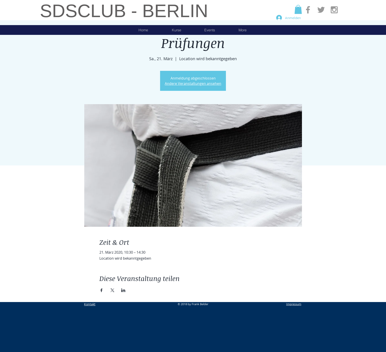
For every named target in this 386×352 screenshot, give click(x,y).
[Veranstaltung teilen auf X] (112, 290)
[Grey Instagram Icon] (334, 10)
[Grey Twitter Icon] (321, 10)
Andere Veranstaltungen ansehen (193, 83)
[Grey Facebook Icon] (308, 10)
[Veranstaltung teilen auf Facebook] (101, 290)
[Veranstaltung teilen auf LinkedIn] (123, 290)
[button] (298, 9)
